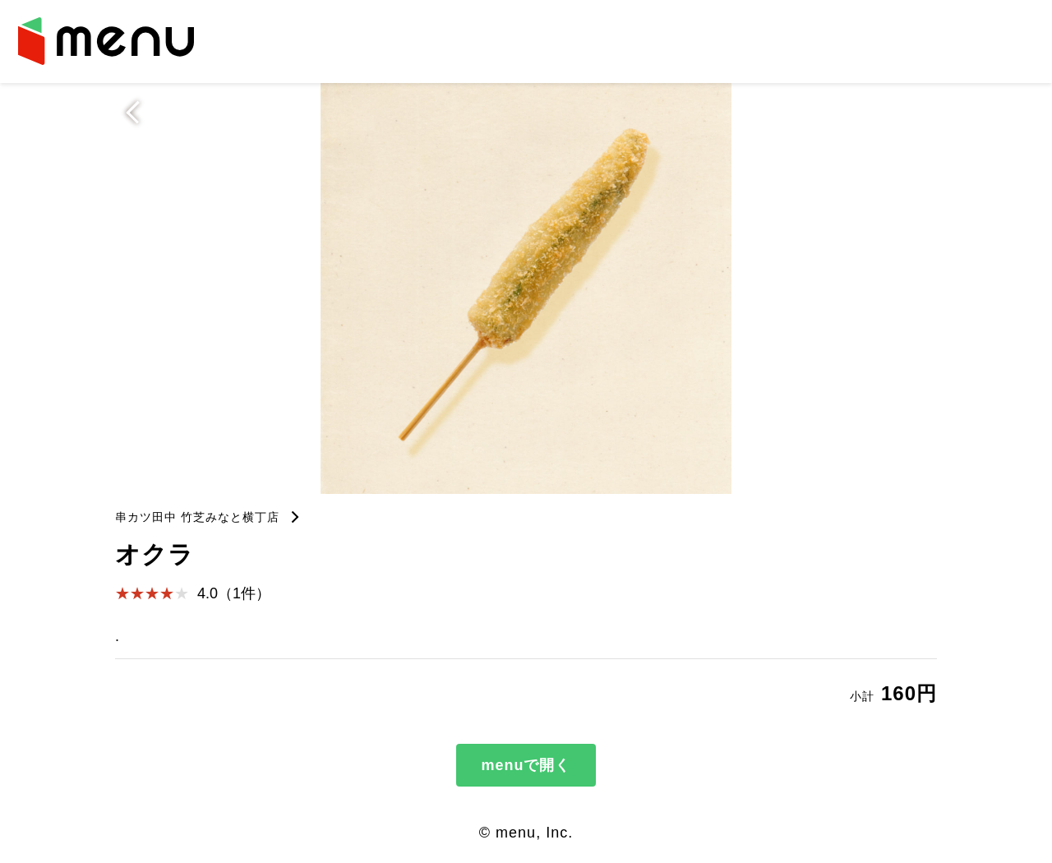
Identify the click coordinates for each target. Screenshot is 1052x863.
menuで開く (525, 765)
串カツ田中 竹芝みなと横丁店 (197, 517)
